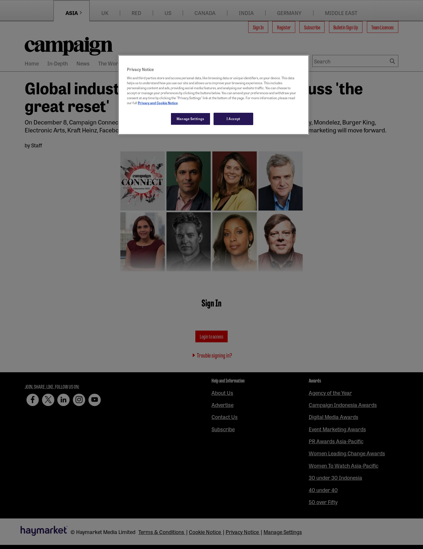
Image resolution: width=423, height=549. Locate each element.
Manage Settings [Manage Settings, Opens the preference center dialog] (190, 118)
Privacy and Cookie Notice (158, 102)
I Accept (233, 118)
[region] (213, 95)
